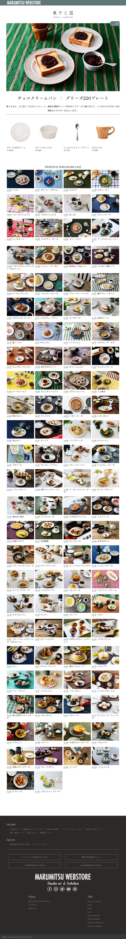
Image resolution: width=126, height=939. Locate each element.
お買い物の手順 (52, 829)
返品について (32, 832)
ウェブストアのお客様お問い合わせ (34, 857)
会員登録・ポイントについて (33, 829)
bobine (90, 908)
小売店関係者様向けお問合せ (34, 865)
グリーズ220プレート (87, 98)
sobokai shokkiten (94, 919)
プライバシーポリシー (41, 844)
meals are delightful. (95, 926)
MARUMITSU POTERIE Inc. (39, 901)
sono (89, 912)
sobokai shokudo (94, 915)
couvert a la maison (94, 901)
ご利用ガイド (15, 829)
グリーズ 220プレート (20, 147)
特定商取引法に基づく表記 (20, 844)
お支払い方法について (94, 829)
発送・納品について (17, 832)
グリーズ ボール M (48, 147)
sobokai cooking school (96, 922)
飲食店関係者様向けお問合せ (91, 865)
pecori (90, 905)
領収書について (45, 832)
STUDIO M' (32, 905)
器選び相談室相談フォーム (91, 857)
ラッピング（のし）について (72, 829)
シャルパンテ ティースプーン (77, 147)
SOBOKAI (32, 908)
